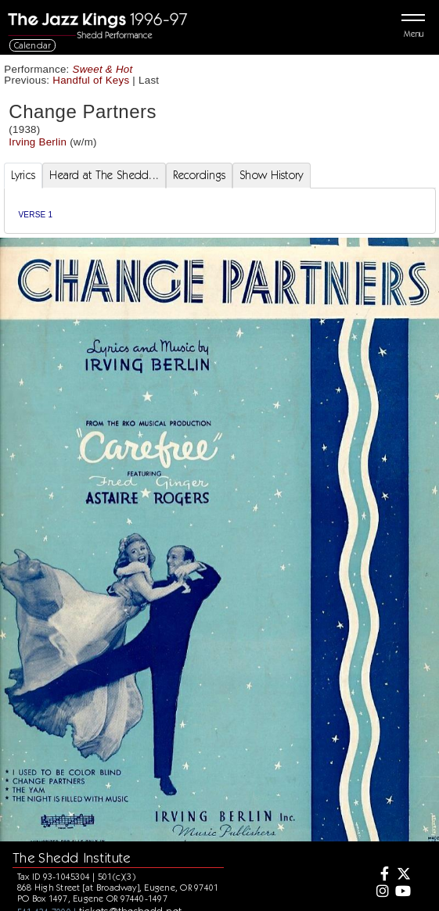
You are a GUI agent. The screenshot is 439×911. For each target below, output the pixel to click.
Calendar (33, 45)
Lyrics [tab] (23, 175)
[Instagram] (380, 892)
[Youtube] (402, 892)
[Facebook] (380, 875)
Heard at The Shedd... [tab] (104, 175)
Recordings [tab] (199, 175)
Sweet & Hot (103, 69)
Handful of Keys (90, 80)
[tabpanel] (220, 210)
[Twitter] (402, 875)
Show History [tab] (271, 175)
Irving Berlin (38, 142)
